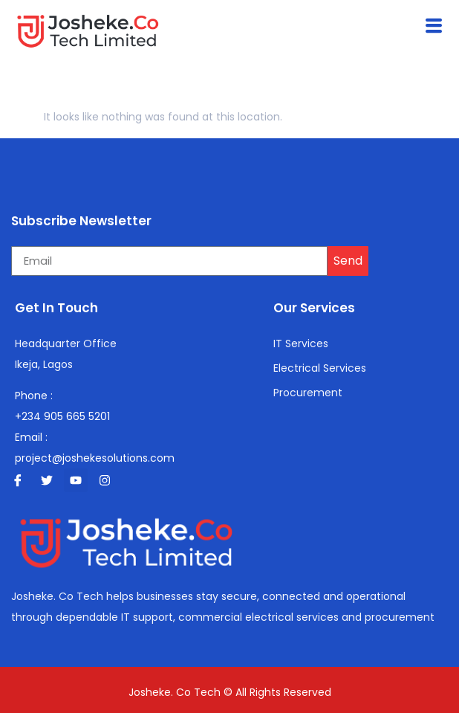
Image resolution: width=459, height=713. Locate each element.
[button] (434, 26)
